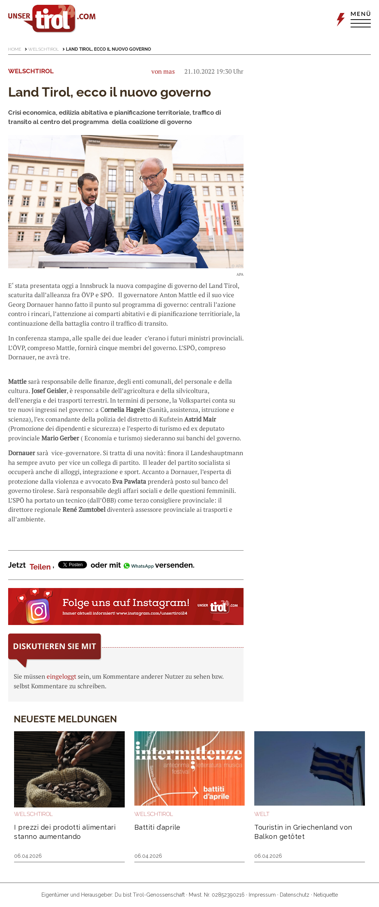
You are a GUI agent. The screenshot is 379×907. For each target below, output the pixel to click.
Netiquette (325, 895)
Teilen (40, 566)
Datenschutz (294, 895)
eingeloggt (61, 676)
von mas (163, 71)
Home (14, 49)
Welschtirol (43, 49)
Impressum (262, 895)
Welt (261, 814)
